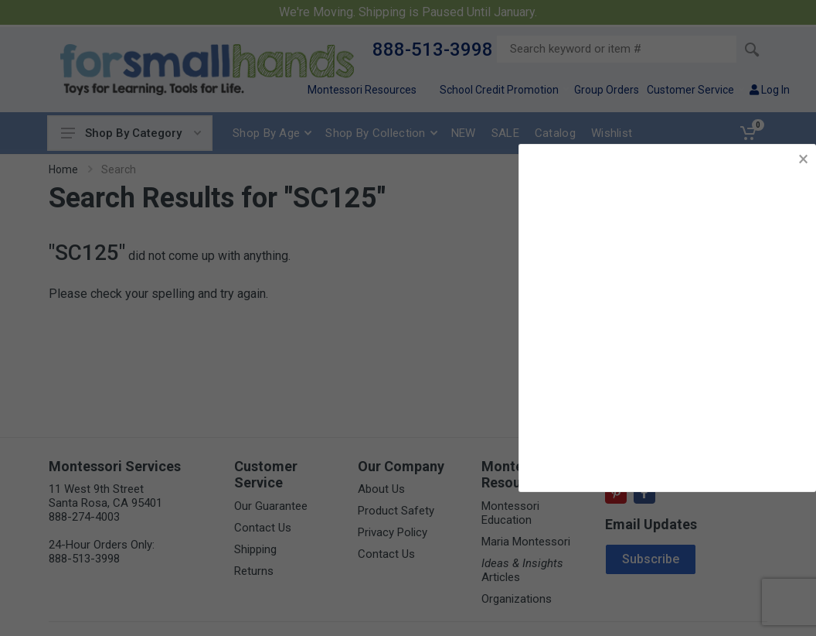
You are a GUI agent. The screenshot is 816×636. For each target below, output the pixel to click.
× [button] (803, 159)
